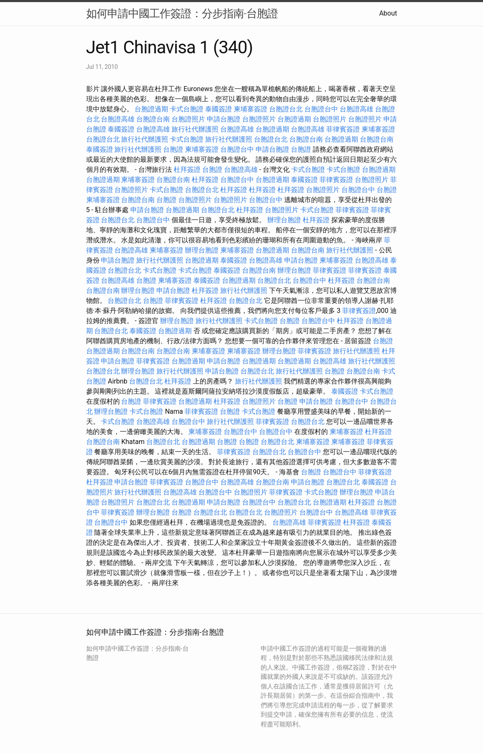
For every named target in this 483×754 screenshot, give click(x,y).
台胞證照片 (188, 119)
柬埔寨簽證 (250, 109)
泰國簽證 (218, 109)
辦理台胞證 (284, 220)
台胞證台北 (286, 109)
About (388, 13)
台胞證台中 (321, 109)
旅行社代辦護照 (195, 129)
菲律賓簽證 (343, 129)
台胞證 (173, 149)
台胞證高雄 (356, 109)
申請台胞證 (223, 119)
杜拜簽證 (187, 169)
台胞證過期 (151, 109)
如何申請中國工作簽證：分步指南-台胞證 (182, 13)
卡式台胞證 (186, 109)
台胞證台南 (153, 119)
